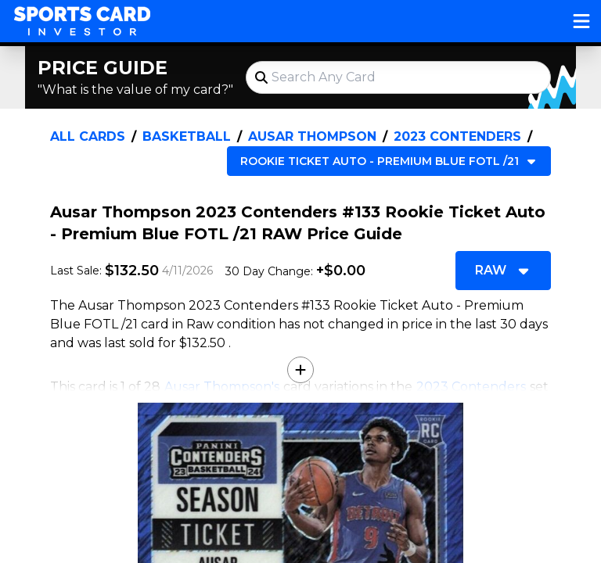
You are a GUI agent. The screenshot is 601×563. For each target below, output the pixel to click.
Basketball (186, 136)
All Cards (87, 136)
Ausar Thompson (312, 136)
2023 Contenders (457, 136)
